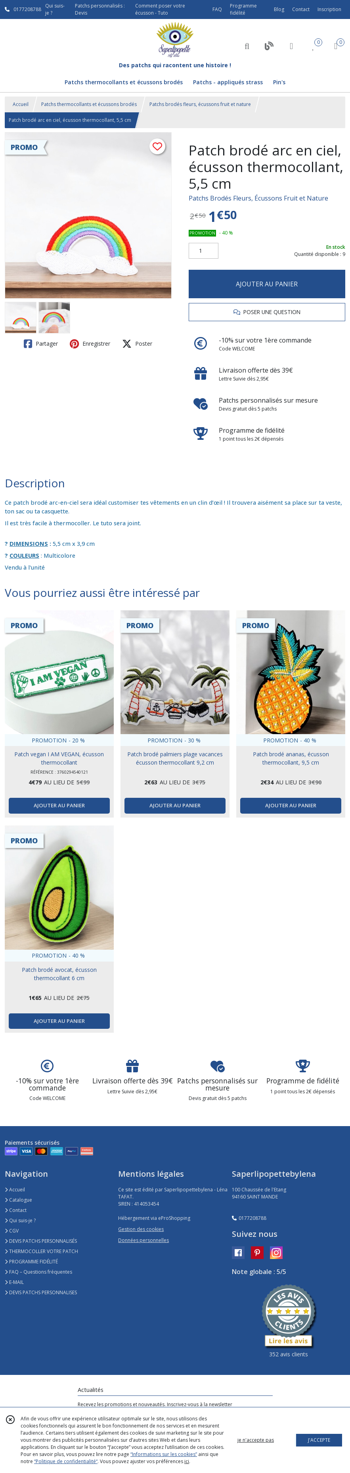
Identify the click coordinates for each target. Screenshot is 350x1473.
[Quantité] (203, 251)
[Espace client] (291, 45)
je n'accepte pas (255, 1440)
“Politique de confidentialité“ (66, 1461)
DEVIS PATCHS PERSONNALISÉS (41, 1241)
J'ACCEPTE (319, 1440)
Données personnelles (143, 1240)
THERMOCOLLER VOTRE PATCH (41, 1251)
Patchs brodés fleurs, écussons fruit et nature (200, 104)
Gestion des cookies (141, 1229)
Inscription (329, 9)
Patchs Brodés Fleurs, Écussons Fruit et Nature (258, 198)
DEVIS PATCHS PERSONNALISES (41, 1292)
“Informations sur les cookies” (163, 1454)
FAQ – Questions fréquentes (38, 1272)
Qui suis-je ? (20, 1220)
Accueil (21, 104)
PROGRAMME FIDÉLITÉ (31, 1261)
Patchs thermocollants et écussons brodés (89, 104)
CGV (12, 1230)
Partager (41, 343)
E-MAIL (14, 1282)
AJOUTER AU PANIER (267, 284)
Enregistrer (90, 343)
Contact (301, 9)
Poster (137, 343)
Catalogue (18, 1200)
